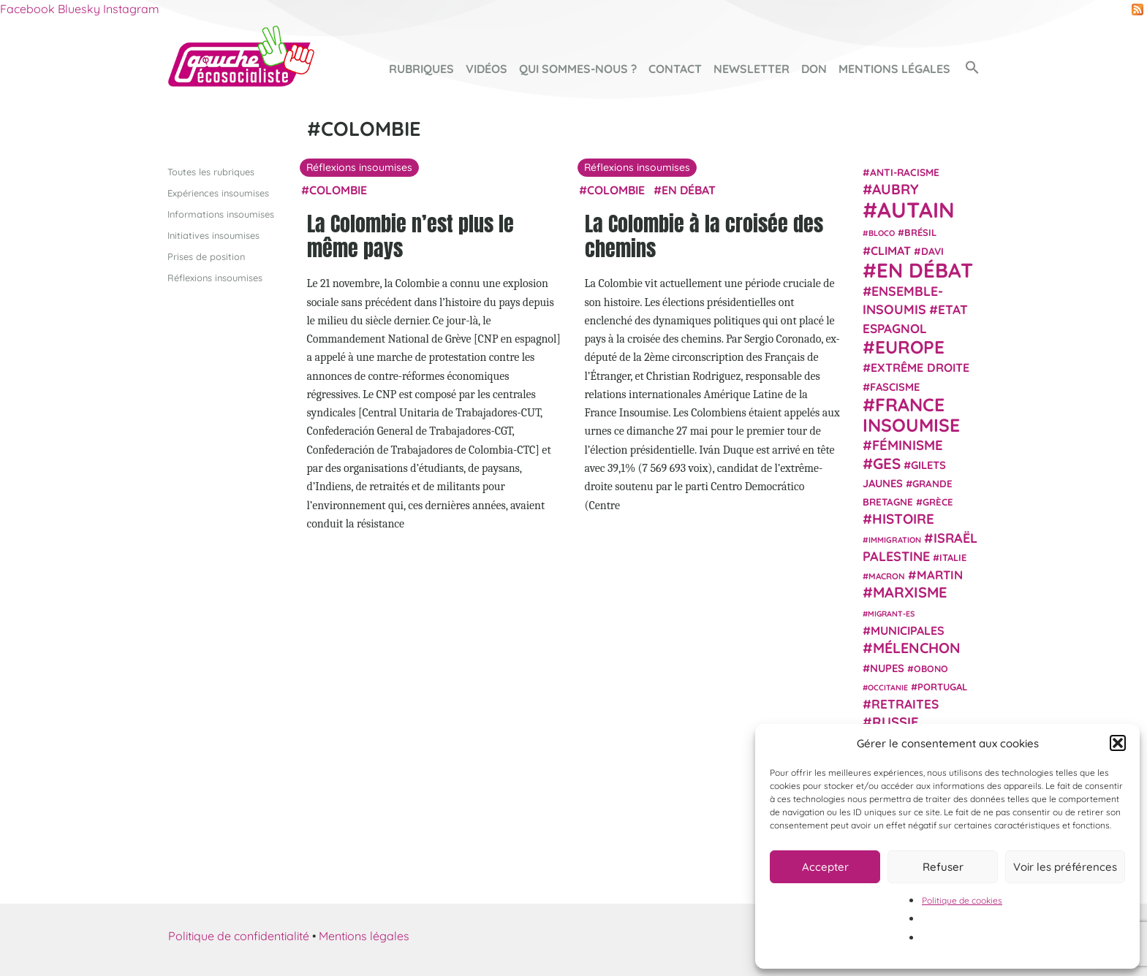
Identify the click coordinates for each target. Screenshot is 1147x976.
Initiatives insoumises (213, 234)
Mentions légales (894, 68)
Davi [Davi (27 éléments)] (932, 250)
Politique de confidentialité (238, 935)
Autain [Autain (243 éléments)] (916, 210)
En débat (689, 189)
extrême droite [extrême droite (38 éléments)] (920, 367)
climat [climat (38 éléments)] (891, 250)
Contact (675, 68)
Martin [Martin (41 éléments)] (940, 574)
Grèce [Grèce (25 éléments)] (938, 502)
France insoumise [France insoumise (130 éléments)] (911, 413)
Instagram (131, 8)
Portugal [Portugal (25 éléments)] (942, 686)
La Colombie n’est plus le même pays (410, 236)
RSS (1137, 9)
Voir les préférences (1065, 867)
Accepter (825, 867)
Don (814, 68)
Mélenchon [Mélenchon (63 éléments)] (917, 647)
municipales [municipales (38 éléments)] (908, 630)
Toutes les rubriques (210, 171)
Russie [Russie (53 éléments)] (895, 722)
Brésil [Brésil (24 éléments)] (920, 232)
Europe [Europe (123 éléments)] (910, 347)
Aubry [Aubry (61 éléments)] (895, 189)
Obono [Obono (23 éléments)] (931, 668)
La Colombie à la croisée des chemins (704, 236)
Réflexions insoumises (214, 277)
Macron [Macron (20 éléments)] (886, 576)
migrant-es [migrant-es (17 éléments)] (891, 613)
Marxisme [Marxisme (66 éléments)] (910, 592)
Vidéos (486, 68)
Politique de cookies (962, 900)
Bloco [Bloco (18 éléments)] (881, 233)
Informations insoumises (220, 213)
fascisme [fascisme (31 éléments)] (895, 386)
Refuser (943, 867)
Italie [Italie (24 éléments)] (952, 557)
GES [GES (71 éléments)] (887, 462)
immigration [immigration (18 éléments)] (894, 539)
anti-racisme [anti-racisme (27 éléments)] (904, 171)
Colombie (338, 189)
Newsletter (751, 68)
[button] (1117, 743)
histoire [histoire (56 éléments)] (903, 518)
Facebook (27, 8)
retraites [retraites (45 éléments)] (905, 704)
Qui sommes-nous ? (578, 68)
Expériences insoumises (218, 192)
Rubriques (421, 68)
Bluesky (79, 8)
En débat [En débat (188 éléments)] (925, 270)
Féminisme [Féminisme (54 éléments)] (907, 445)
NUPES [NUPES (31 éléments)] (887, 667)
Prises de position (206, 256)
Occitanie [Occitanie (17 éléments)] (888, 687)
